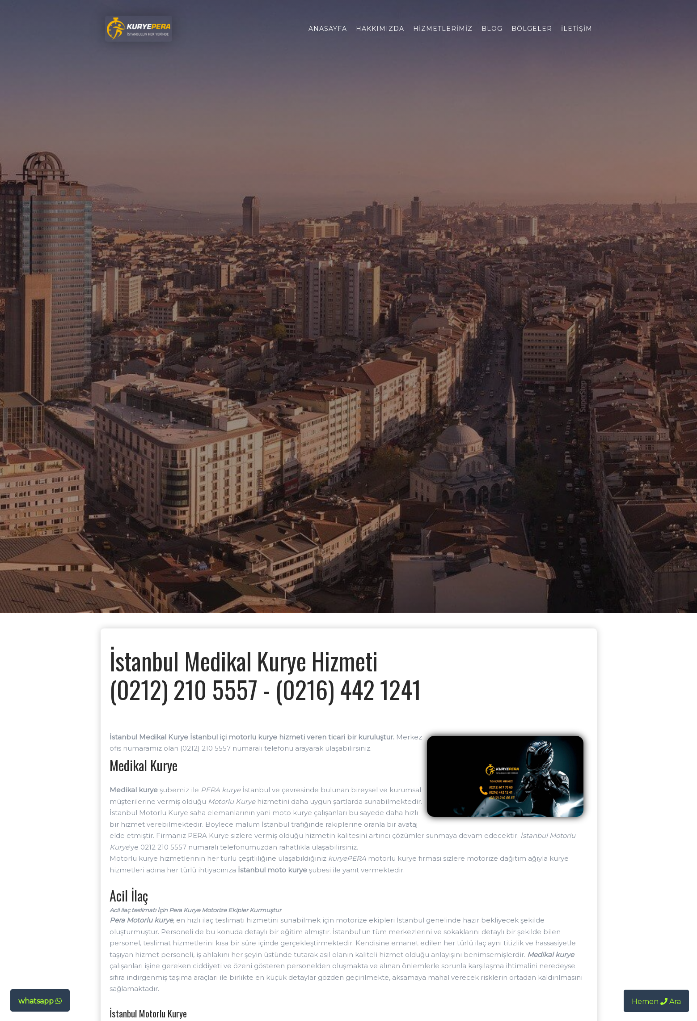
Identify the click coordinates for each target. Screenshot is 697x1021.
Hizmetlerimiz (443, 29)
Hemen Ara (656, 1001)
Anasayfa (327, 29)
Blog (492, 29)
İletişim (576, 29)
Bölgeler (531, 29)
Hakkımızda (380, 29)
